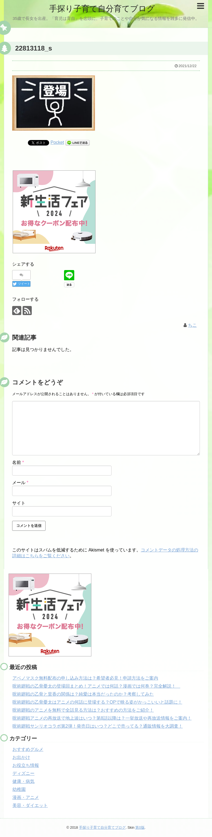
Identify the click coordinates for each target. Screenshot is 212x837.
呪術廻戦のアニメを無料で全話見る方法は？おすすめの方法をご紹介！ (83, 710)
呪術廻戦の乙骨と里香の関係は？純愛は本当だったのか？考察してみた (83, 694)
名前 (18, 462)
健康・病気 (23, 781)
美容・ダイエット (30, 805)
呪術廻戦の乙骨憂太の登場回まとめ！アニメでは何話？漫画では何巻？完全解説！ (96, 686)
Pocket (57, 142)
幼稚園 (19, 789)
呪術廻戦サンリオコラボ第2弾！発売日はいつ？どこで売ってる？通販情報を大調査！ (97, 726)
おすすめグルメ (27, 749)
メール (20, 482)
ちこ (192, 325)
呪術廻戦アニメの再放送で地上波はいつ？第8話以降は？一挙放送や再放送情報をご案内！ (102, 718)
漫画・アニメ (25, 797)
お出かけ (21, 757)
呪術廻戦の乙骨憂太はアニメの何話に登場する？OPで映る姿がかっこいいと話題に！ (97, 702)
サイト (18, 503)
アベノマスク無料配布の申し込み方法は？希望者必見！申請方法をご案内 (85, 678)
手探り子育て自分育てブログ (102, 8)
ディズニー (23, 773)
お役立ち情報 (25, 765)
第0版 (139, 827)
